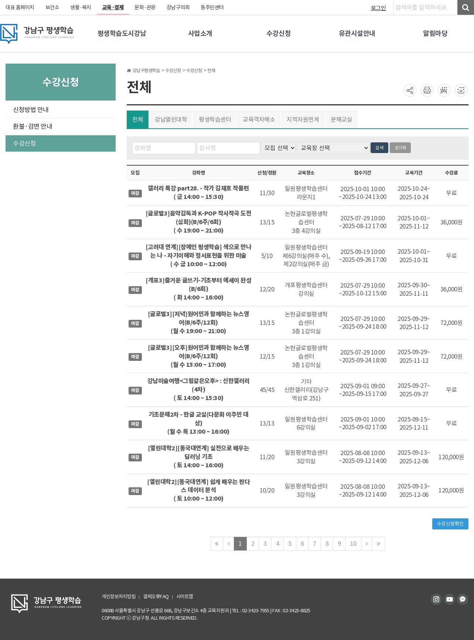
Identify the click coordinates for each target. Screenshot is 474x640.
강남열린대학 (171, 119)
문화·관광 (145, 7)
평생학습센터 (215, 119)
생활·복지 (80, 7)
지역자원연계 (303, 119)
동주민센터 (212, 7)
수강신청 (24, 143)
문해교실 (341, 119)
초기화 (400, 147)
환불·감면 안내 (32, 126)
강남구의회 (178, 7)
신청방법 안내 (31, 110)
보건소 (52, 7)
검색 (379, 147)
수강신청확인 (450, 524)
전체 (137, 119)
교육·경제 (113, 7)
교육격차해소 (259, 119)
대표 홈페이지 (20, 7)
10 (353, 543)
